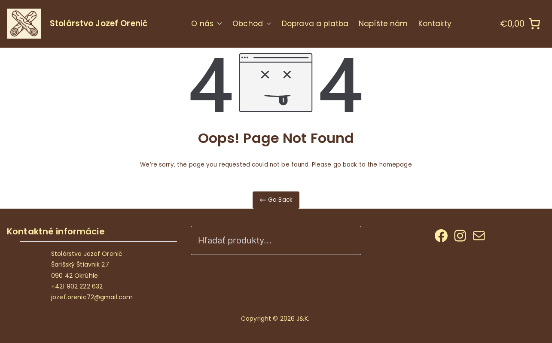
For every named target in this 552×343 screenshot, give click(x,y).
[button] (217, 23)
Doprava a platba (315, 23)
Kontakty (435, 23)
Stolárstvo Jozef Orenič (98, 23)
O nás (206, 23)
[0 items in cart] (520, 23)
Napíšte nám (383, 23)
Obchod (251, 23)
